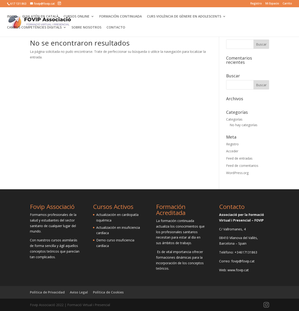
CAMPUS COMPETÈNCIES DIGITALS (34, 27)
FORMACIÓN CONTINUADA (120, 16)
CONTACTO (116, 27)
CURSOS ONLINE (76, 16)
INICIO (12, 16)
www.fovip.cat (238, 270)
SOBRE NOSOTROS (86, 27)
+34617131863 (246, 252)
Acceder (232, 151)
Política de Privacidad (47, 292)
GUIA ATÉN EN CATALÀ (40, 16)
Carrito (287, 3)
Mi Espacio (272, 3)
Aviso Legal (79, 292)
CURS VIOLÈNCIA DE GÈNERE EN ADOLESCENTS (184, 16)
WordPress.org (237, 173)
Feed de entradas (239, 158)
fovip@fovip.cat (243, 261)
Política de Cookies (108, 292)
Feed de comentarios (242, 165)
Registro (256, 3)
